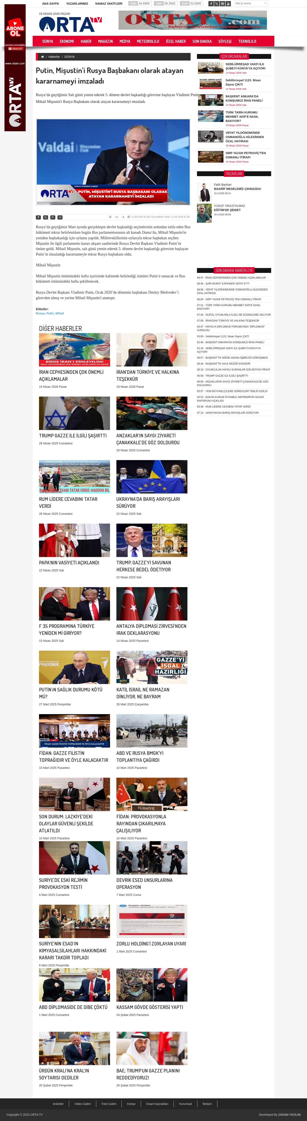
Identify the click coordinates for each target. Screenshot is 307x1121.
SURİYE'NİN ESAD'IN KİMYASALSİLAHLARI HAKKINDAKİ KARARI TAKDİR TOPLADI (72, 889)
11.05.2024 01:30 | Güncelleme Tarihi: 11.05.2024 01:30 (159, 217)
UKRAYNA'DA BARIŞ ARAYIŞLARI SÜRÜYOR (228, 266)
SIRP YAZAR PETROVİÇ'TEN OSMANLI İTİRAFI (229, 153)
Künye (131, 1104)
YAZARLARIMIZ (77, 3)
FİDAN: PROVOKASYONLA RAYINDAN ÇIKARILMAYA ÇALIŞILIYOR (141, 762)
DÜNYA (69, 56)
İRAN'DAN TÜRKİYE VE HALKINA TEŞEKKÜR (228, 174)
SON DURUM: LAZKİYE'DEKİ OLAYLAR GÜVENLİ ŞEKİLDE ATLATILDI (66, 762)
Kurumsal (185, 1104)
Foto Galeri (109, 1104)
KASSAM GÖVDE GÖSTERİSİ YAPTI (149, 959)
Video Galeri (82, 1104)
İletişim (207, 1104)
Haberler (54, 56)
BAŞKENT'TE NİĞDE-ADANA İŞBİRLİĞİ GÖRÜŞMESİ (232, 211)
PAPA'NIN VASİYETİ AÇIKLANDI (69, 514)
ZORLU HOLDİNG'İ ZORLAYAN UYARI (151, 896)
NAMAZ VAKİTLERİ (108, 3)
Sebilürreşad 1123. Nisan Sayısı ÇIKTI (223, 190)
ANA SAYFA (50, 3)
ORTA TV (36, 1114)
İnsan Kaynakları (157, 1104)
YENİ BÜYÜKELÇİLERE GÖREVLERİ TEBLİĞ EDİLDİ (232, 245)
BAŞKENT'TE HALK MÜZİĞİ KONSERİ (223, 217)
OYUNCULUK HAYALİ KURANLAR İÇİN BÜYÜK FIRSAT (233, 223)
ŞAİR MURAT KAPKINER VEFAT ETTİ (223, 137)
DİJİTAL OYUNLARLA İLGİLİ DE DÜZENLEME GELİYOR (234, 168)
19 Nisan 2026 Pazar (54, 13)
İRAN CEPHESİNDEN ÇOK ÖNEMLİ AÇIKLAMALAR (231, 131)
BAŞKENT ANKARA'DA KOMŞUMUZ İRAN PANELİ (230, 196)
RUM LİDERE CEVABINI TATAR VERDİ (224, 260)
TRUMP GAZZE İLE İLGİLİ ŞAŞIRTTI (73, 387)
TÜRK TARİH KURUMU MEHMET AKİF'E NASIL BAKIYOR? (242, 116)
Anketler (58, 1104)
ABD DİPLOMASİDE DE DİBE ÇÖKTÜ (73, 959)
